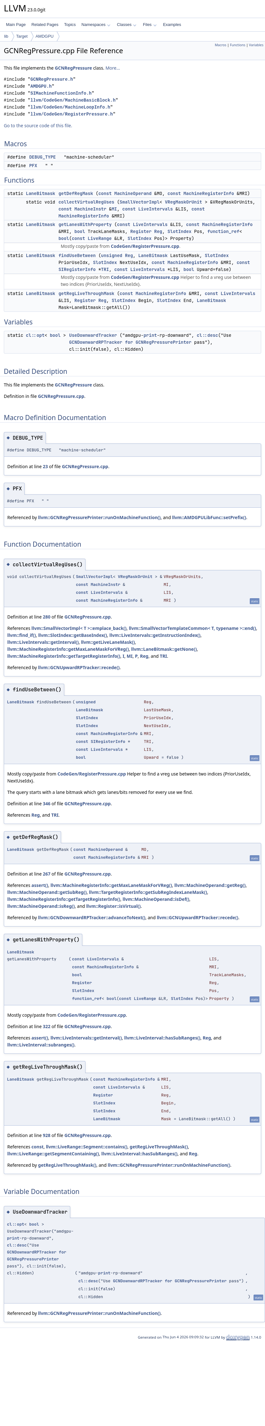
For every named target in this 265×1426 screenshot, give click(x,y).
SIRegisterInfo (77, 269)
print (150, 335)
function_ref (223, 231)
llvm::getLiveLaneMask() (108, 642)
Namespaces (95, 24)
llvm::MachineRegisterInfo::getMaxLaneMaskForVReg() (68, 649)
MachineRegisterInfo (208, 193)
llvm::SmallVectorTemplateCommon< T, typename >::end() (192, 628)
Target (22, 36)
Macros (220, 45)
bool (79, 231)
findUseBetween (77, 255)
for (129, 342)
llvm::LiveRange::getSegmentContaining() (53, 1154)
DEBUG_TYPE (42, 157)
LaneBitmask (40, 193)
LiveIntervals (155, 209)
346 (46, 804)
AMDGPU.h (41, 86)
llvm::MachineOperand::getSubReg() (47, 892)
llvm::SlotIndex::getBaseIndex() (72, 635)
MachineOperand (133, 193)
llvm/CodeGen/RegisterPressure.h (71, 114)
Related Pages (44, 24)
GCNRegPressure (73, 68)
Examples (172, 24)
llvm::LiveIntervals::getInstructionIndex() (154, 635)
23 (45, 466)
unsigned (111, 255)
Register (140, 231)
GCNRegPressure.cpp (61, 396)
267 (46, 874)
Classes (126, 24)
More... (112, 68)
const (105, 193)
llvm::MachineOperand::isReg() (41, 906)
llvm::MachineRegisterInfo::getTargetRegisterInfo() (63, 656)
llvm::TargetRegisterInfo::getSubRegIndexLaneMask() (148, 892)
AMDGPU (44, 36)
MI (114, 209)
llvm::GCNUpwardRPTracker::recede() (78, 667)
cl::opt (35, 335)
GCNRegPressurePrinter (163, 342)
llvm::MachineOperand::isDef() (156, 899)
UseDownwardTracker (93, 335)
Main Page (16, 24)
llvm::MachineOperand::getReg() (210, 885)
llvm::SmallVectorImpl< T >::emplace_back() (78, 628)
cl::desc (207, 335)
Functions (237, 45)
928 (46, 1135)
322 (46, 1026)
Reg (158, 231)
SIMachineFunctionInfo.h (60, 93)
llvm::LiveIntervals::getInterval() (43, 642)
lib (6, 36)
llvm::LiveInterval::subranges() (40, 1045)
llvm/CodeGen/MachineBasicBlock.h (73, 100)
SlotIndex (179, 231)
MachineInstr (90, 209)
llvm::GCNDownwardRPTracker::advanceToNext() (91, 917)
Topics (70, 24)
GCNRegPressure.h (51, 79)
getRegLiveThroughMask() (159, 1147)
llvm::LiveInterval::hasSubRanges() (162, 1038)
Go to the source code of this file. (38, 125)
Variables (256, 45)
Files (149, 24)
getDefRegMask (76, 193)
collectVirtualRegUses (86, 202)
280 (46, 617)
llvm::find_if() (21, 635)
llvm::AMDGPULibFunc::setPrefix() (209, 517)
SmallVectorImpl (140, 202)
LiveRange (100, 238)
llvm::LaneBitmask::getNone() (164, 649)
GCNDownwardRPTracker (95, 342)
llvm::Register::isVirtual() (113, 906)
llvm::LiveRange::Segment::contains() (86, 1147)
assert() (39, 885)
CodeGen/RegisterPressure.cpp (145, 246)
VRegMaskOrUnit (183, 202)
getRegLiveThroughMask (86, 293)
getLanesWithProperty (85, 224)
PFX (33, 165)
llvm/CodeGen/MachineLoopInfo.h (70, 107)
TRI (105, 269)
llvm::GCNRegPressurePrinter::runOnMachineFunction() (99, 517)
